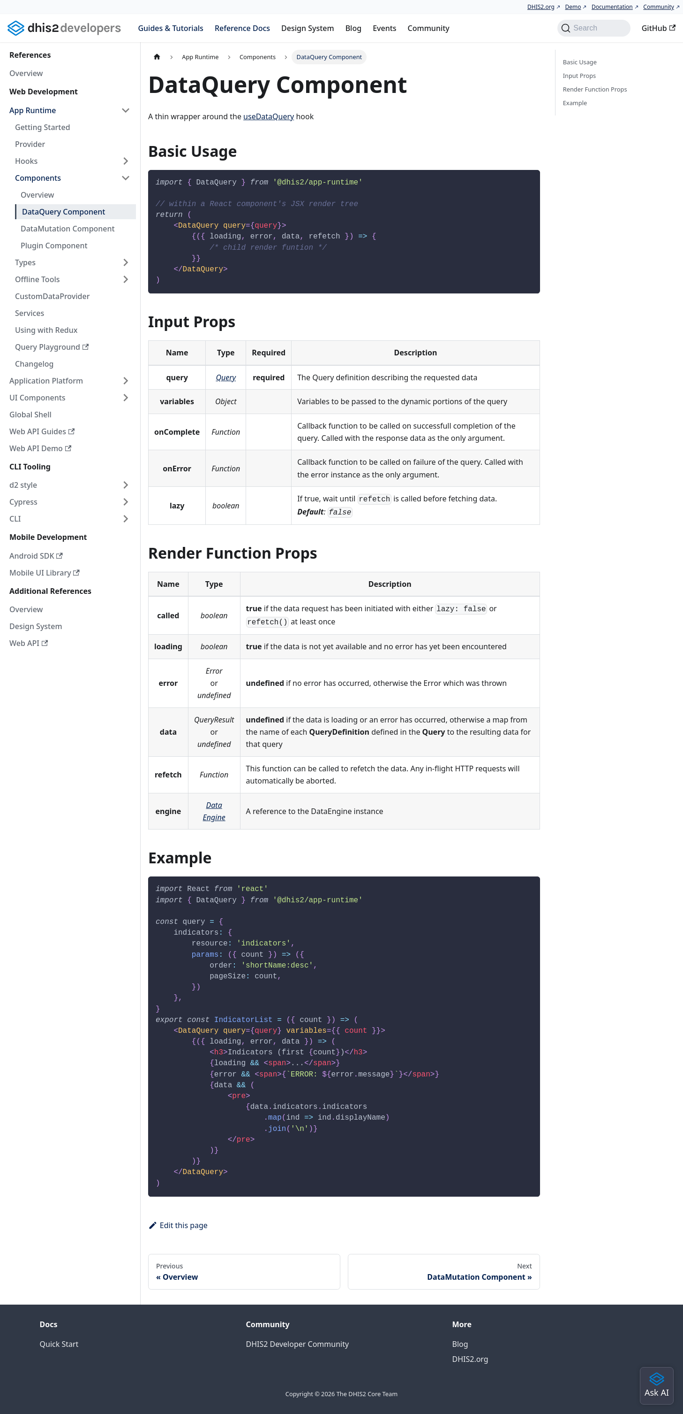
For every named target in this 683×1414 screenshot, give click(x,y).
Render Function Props (595, 89)
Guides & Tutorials (170, 28)
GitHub (658, 28)
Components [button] (38, 178)
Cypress (23, 502)
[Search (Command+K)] (593, 28)
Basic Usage (580, 62)
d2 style (23, 485)
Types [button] (25, 262)
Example (575, 103)
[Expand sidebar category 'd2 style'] (125, 484)
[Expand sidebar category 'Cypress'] (125, 501)
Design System (307, 28)
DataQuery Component (63, 212)
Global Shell (30, 414)
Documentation (612, 7)
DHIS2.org (541, 7)
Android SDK (36, 556)
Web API (28, 643)
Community (658, 7)
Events (384, 28)
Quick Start (59, 1344)
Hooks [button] (26, 161)
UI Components (37, 397)
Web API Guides (42, 431)
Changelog (34, 364)
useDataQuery (268, 116)
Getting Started (42, 127)
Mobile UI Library (44, 573)
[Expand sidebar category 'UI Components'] (125, 397)
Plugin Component (54, 245)
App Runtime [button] (32, 110)
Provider (30, 144)
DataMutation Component (68, 228)
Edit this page (178, 1225)
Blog (353, 28)
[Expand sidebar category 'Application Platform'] (125, 380)
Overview (26, 73)
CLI (15, 519)
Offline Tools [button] (37, 279)
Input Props (579, 75)
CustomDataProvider (52, 296)
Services (29, 313)
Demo (573, 7)
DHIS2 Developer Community (297, 1344)
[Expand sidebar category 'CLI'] (125, 518)
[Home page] (157, 57)
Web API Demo (40, 448)
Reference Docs (242, 28)
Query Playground (52, 347)
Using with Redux (46, 330)
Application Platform (46, 381)
